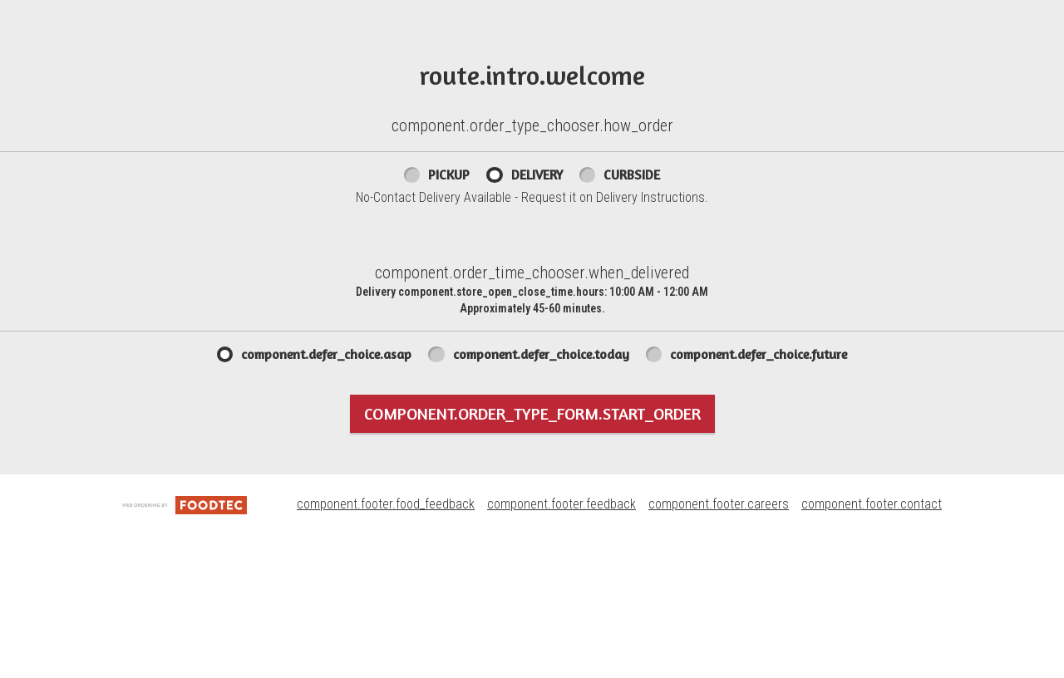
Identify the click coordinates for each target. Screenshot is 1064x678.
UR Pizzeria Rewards (595, 53)
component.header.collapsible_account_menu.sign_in (308, 89)
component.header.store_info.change (956, 18)
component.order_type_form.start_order (532, 555)
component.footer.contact (871, 647)
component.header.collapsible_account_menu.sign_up (310, 123)
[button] (56, 43)
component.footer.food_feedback (386, 647)
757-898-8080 (824, 17)
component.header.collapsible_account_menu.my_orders (320, 53)
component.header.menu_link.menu (246, 17)
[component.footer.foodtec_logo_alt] (184, 647)
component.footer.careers (718, 647)
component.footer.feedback (561, 647)
